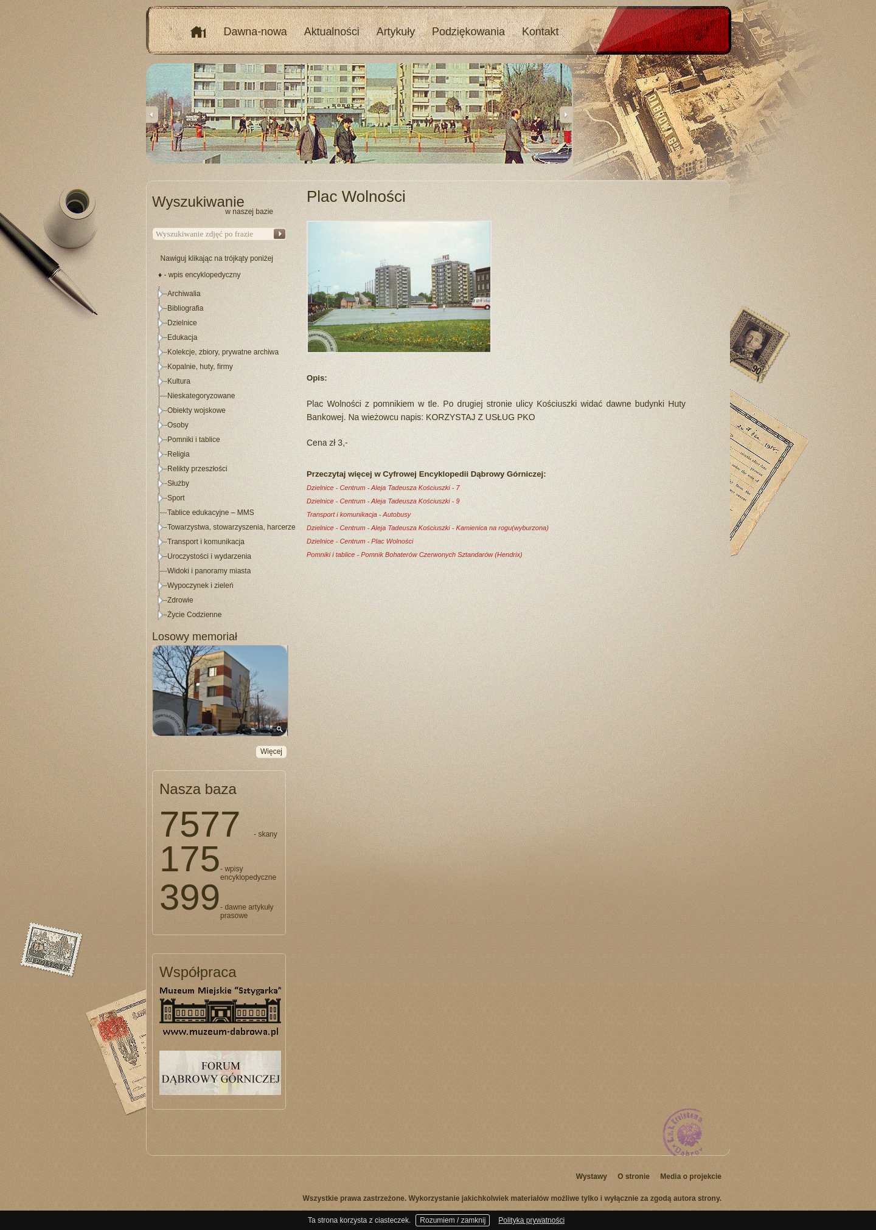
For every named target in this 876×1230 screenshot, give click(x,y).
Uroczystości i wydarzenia (209, 556)
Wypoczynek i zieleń (200, 585)
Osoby (178, 425)
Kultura (178, 381)
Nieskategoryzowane (201, 396)
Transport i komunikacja (206, 541)
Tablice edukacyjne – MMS (210, 512)
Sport (176, 498)
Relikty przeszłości (197, 469)
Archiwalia (184, 293)
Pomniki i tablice (193, 439)
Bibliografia (185, 308)
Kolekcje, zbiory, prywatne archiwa (223, 352)
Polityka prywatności (531, 1220)
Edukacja (182, 337)
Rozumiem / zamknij (452, 1220)
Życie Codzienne (194, 614)
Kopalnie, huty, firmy (200, 366)
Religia (178, 454)
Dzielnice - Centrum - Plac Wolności (360, 541)
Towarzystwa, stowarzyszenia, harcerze (231, 527)
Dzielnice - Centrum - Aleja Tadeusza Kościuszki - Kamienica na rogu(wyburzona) (428, 527)
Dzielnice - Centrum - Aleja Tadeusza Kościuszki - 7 (383, 487)
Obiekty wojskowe (196, 410)
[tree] (219, 454)
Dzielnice (182, 323)
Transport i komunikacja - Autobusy (359, 514)
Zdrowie (180, 600)
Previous (152, 114)
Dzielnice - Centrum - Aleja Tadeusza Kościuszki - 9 (383, 501)
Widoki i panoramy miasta (209, 571)
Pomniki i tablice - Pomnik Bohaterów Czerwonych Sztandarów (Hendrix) (415, 554)
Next (566, 114)
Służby (178, 483)
